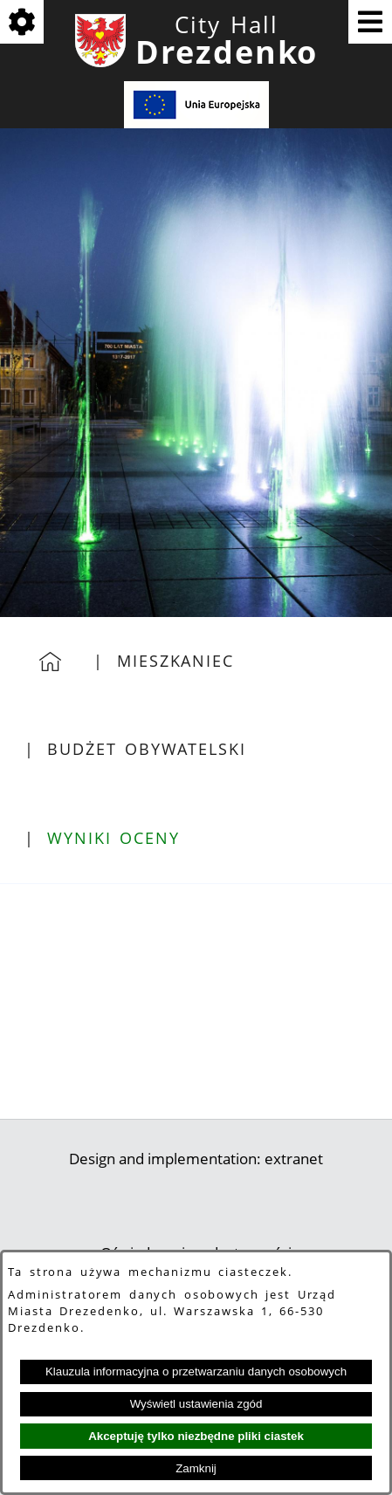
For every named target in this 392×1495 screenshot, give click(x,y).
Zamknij (196, 1468)
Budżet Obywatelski (146, 748)
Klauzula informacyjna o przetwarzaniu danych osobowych (196, 1371)
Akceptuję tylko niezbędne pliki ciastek (196, 1436)
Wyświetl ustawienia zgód (196, 1403)
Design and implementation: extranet (196, 1159)
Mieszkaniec (175, 660)
